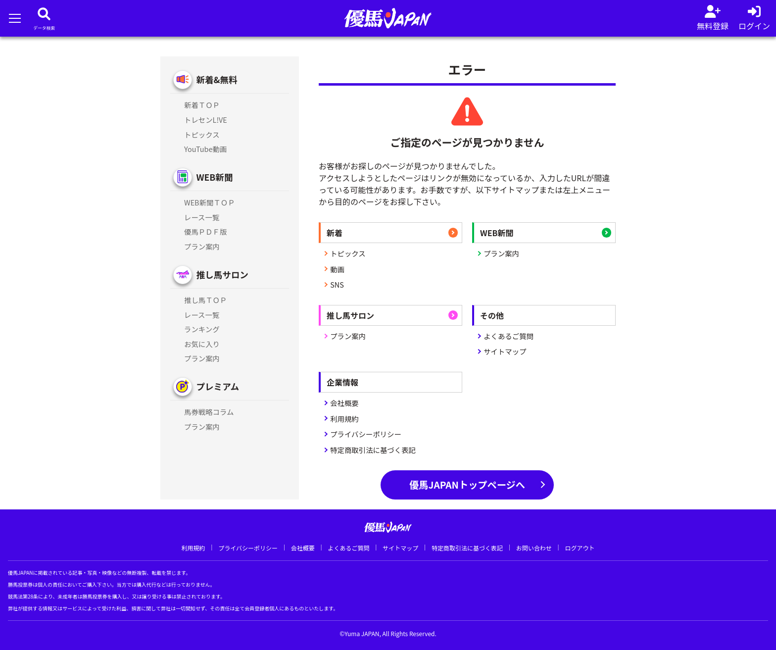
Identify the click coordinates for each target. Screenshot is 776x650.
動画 (337, 269)
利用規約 (344, 418)
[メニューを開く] (14, 18)
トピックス (348, 253)
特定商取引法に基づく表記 (373, 450)
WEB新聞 (214, 177)
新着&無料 (216, 79)
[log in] (754, 18)
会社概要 (344, 403)
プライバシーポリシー (365, 434)
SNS (337, 284)
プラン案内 (501, 253)
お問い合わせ (534, 548)
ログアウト (579, 548)
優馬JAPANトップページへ (467, 485)
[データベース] (44, 18)
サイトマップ (505, 351)
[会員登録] (712, 18)
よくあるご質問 (509, 336)
